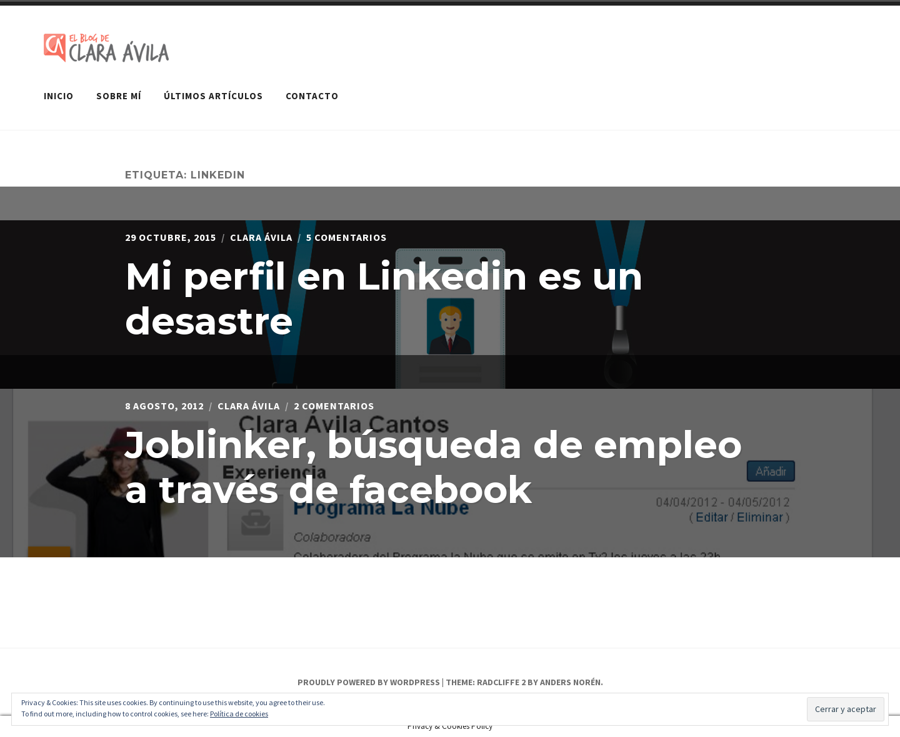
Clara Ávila (261, 237)
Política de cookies (239, 713)
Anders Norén (570, 682)
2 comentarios (334, 405)
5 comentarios (346, 237)
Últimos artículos (213, 96)
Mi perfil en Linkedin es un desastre (384, 298)
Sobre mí (118, 96)
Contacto (312, 96)
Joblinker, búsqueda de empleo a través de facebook (433, 467)
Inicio (59, 96)
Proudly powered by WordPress (369, 682)
